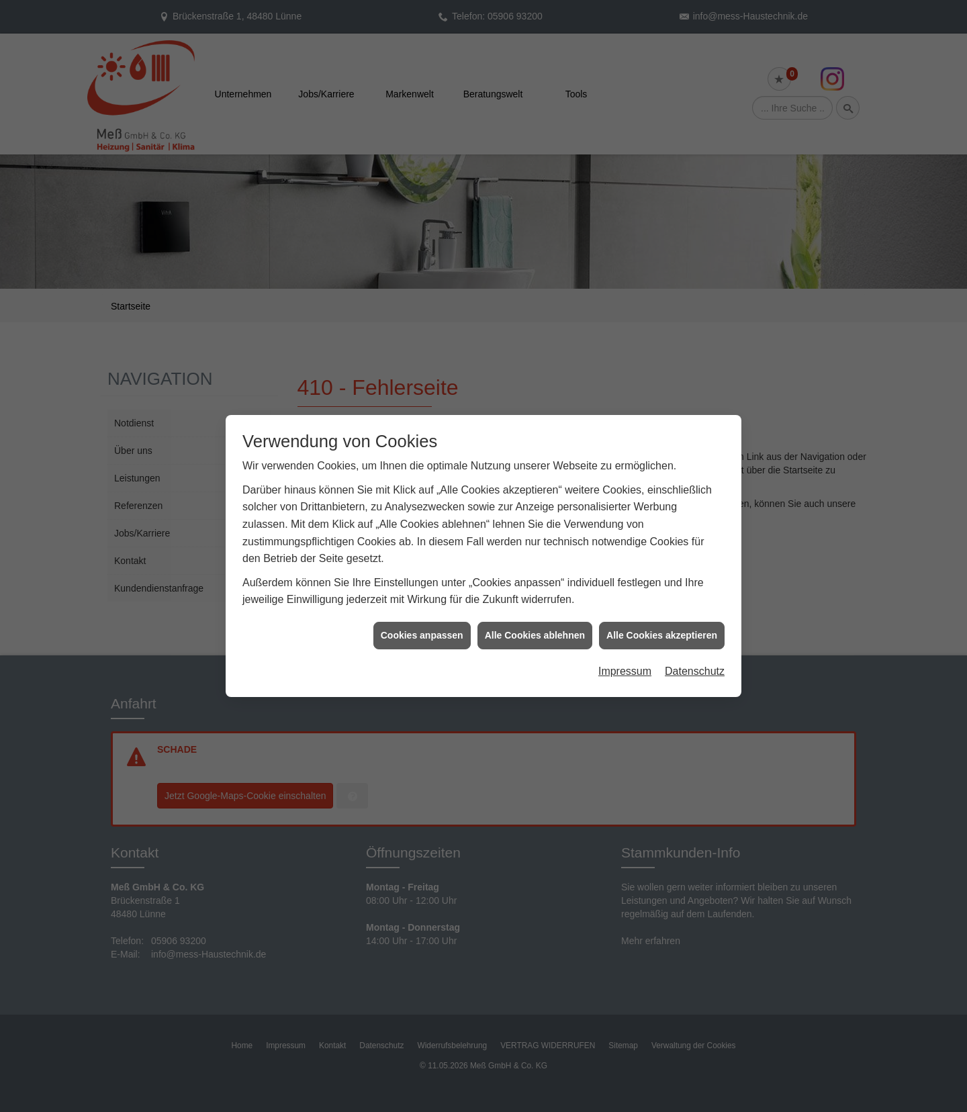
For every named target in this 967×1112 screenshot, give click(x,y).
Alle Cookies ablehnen (535, 623)
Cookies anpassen (422, 623)
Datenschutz (695, 659)
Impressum (624, 659)
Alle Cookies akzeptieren (661, 623)
